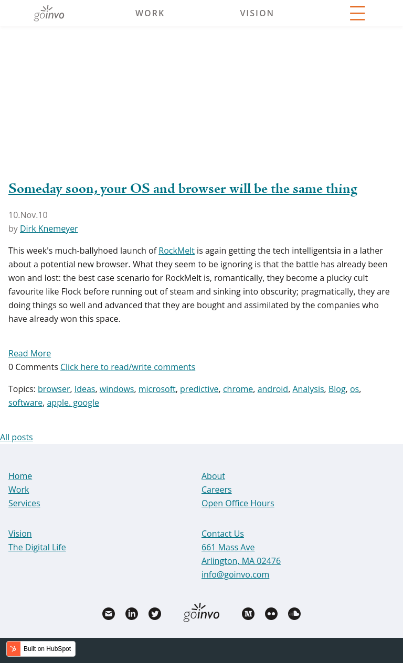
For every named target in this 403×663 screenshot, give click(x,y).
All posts (16, 437)
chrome (238, 389)
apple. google (73, 402)
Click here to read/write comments (127, 367)
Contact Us (223, 533)
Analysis (308, 389)
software (25, 402)
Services (24, 503)
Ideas (85, 389)
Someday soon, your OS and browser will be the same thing (182, 189)
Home (20, 476)
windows (117, 389)
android (273, 389)
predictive (199, 389)
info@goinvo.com (235, 574)
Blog (337, 389)
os (354, 389)
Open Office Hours (238, 503)
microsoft (157, 389)
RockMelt (176, 250)
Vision (257, 13)
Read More (29, 353)
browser (54, 389)
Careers (217, 489)
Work (150, 13)
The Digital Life (37, 547)
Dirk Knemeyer (49, 228)
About (213, 476)
